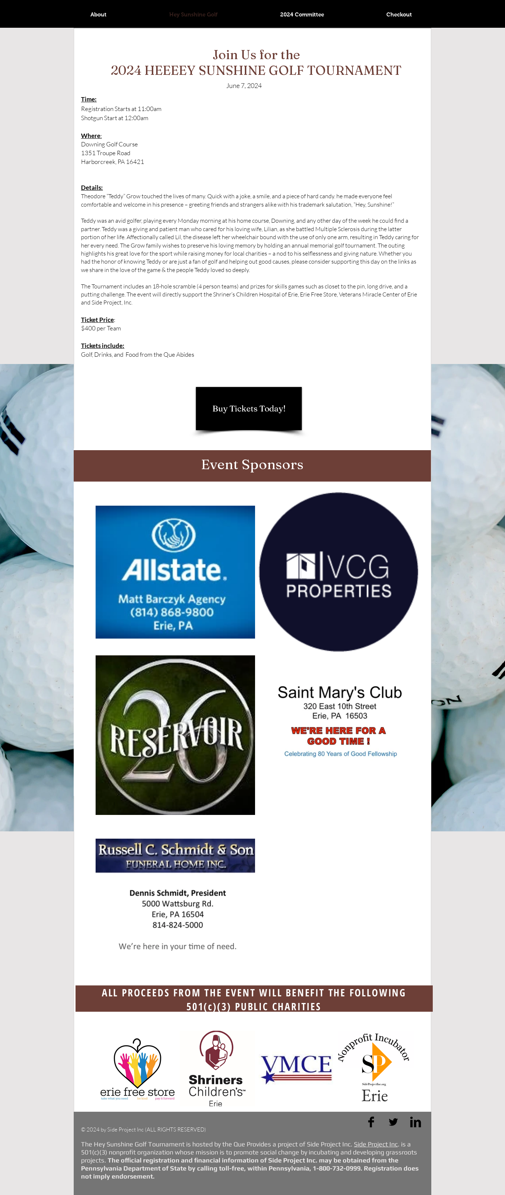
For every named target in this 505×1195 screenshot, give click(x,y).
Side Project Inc (376, 1144)
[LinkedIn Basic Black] (415, 1122)
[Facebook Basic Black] (371, 1122)
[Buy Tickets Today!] (249, 408)
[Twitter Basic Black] (393, 1122)
